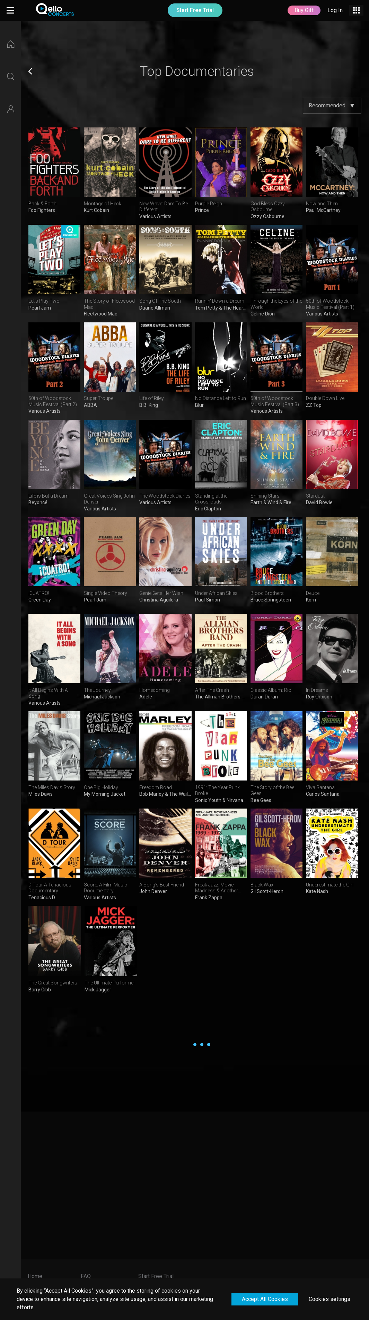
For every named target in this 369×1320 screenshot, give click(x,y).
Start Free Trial (195, 10)
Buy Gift (304, 10)
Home (35, 1276)
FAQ (86, 1276)
